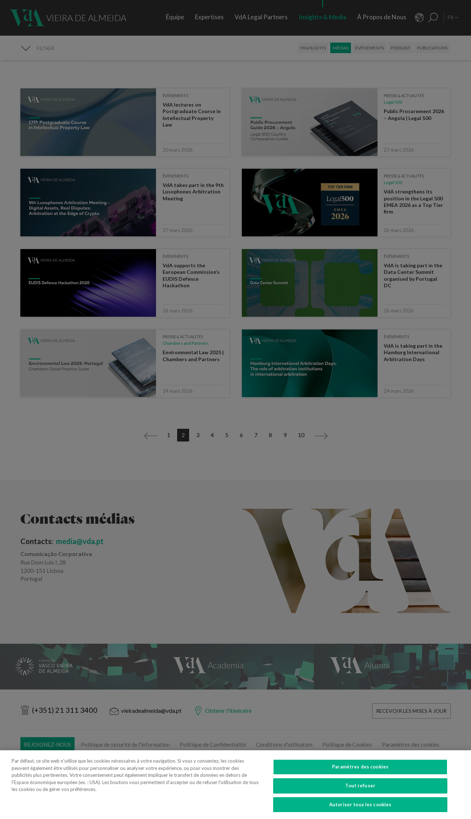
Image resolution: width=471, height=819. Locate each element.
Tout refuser (360, 795)
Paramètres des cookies (360, 776)
